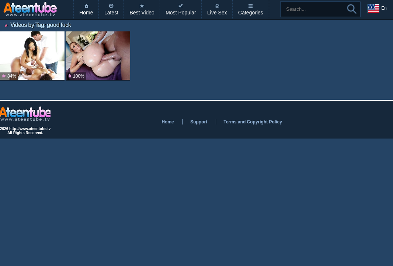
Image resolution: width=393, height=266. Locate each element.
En (377, 8)
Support (198, 122)
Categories (250, 13)
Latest (111, 13)
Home (86, 13)
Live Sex (217, 13)
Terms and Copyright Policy (252, 122)
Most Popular (181, 13)
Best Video (141, 13)
